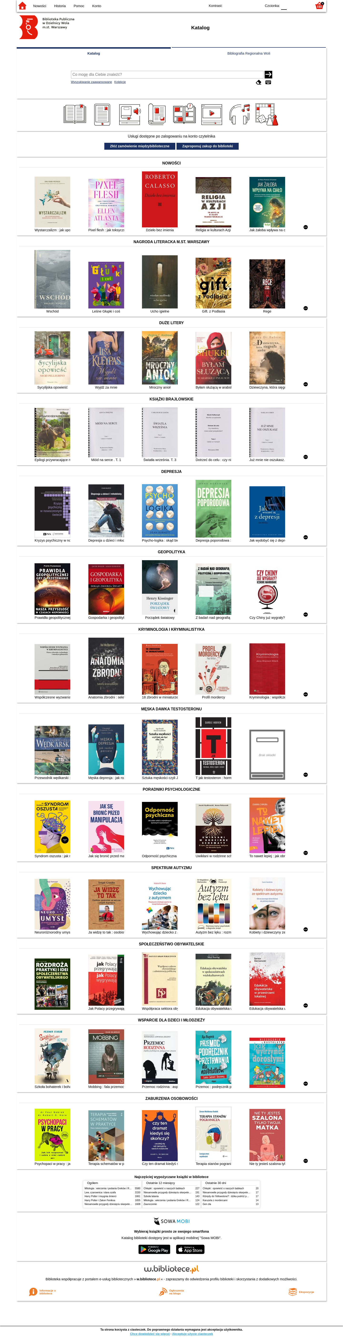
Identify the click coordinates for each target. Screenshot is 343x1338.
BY (256, 5)
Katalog (93, 53)
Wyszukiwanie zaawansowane (91, 82)
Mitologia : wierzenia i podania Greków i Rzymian (111, 1188)
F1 (292, 5)
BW (237, 5)
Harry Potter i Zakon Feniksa (100, 1200)
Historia (60, 6)
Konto (96, 6)
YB (247, 5)
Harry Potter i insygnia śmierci (100, 1196)
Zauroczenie (150, 1204)
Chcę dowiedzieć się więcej (150, 1334)
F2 (303, 5)
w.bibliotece (148, 1279)
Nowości (39, 6)
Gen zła (207, 1204)
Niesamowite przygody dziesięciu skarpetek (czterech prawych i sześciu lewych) (127, 1204)
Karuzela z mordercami (215, 1200)
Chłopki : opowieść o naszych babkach (164, 1188)
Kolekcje (120, 82)
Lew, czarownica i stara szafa (100, 1192)
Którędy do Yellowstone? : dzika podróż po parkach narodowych (237, 1196)
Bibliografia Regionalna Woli (248, 53)
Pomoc (79, 6)
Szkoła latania (151, 1196)
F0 (284, 5)
